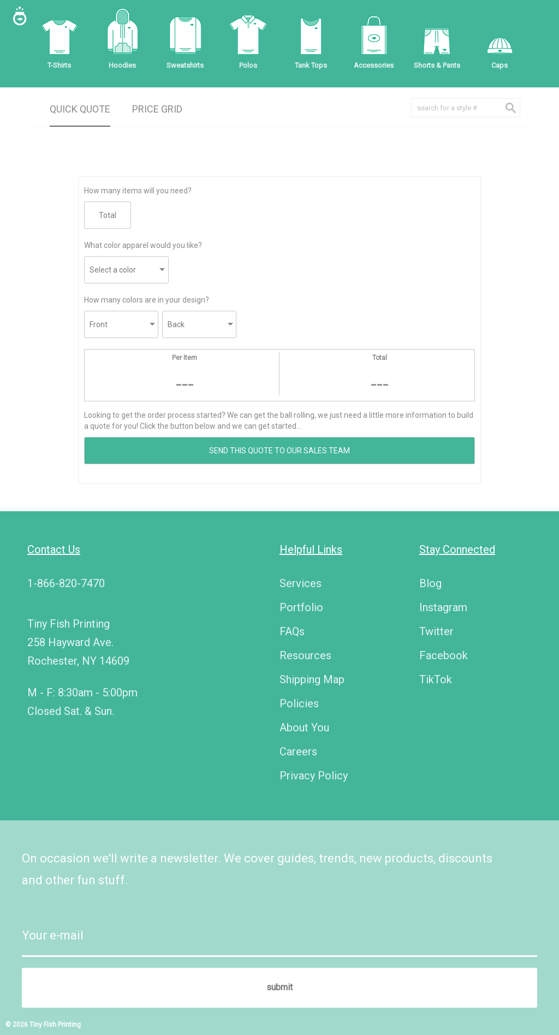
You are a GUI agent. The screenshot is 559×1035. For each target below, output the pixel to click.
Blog (430, 583)
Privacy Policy (314, 775)
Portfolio (301, 607)
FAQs (292, 631)
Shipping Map (312, 679)
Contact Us (53, 549)
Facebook (443, 655)
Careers (298, 751)
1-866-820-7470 (66, 583)
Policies (299, 703)
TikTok (435, 679)
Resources (305, 655)
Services (301, 583)
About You (304, 727)
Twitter (436, 631)
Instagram (443, 607)
